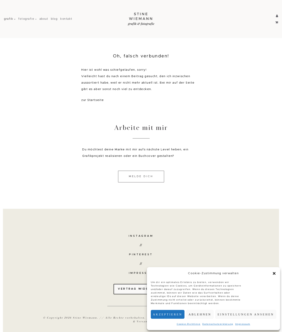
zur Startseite (92, 100)
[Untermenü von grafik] (14, 19)
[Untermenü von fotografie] (36, 19)
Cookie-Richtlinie (189, 324)
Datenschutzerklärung (217, 324)
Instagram (141, 236)
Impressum (242, 324)
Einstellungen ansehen (246, 314)
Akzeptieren (167, 314)
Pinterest (141, 254)
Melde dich (141, 176)
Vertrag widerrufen (141, 289)
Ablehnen (200, 314)
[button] (274, 273)
